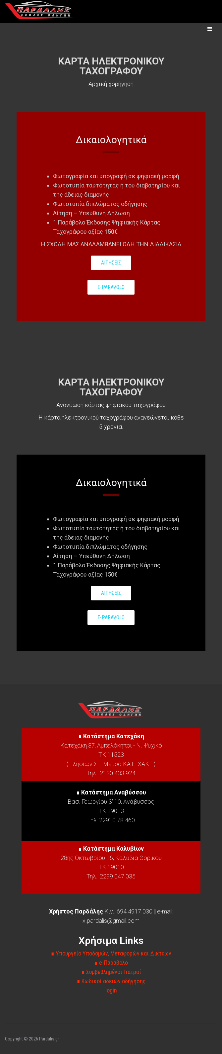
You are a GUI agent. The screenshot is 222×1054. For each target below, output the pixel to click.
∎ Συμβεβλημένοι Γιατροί (111, 971)
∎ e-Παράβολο (111, 962)
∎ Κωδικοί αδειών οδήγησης (111, 981)
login (111, 990)
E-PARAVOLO (111, 287)
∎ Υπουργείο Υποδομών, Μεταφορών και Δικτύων (111, 953)
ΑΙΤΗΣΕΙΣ (111, 263)
